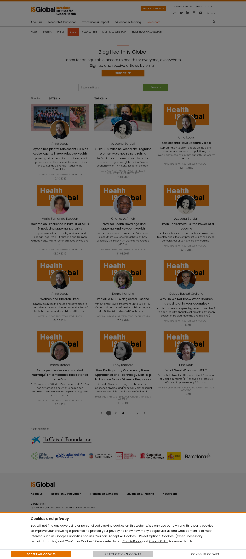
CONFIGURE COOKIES (205, 554)
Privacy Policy (158, 541)
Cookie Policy (132, 541)
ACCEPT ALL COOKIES (41, 554)
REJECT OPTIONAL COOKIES (123, 554)
